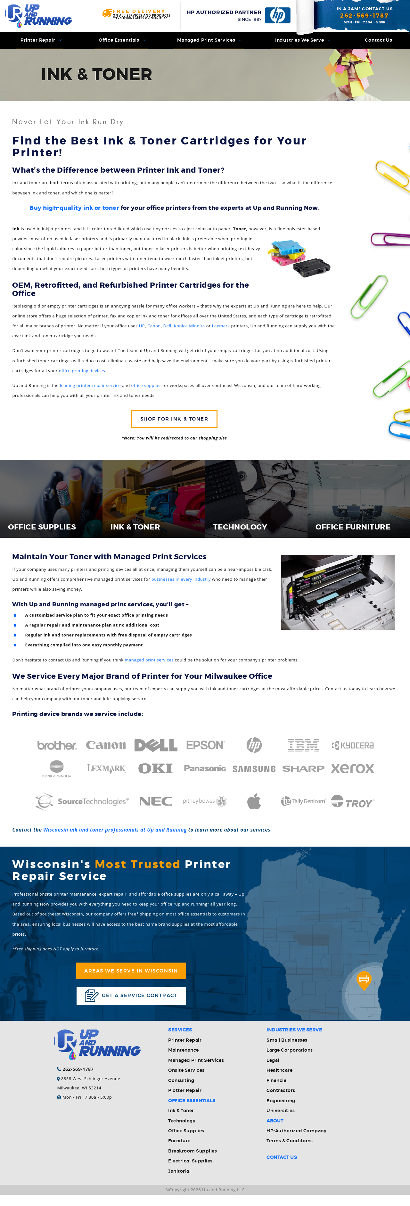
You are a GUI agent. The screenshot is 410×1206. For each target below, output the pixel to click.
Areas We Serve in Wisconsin (131, 977)
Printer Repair (40, 41)
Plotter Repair (184, 1102)
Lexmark (221, 328)
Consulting (181, 1092)
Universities (280, 1122)
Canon (154, 328)
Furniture (179, 1152)
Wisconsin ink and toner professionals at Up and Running (115, 834)
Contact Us (378, 41)
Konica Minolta (189, 328)
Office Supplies (186, 1142)
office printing (74, 373)
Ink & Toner (181, 1122)
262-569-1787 (364, 15)
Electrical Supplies (190, 1172)
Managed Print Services (208, 41)
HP (142, 328)
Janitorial (179, 1182)
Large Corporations (289, 1061)
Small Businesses (286, 1051)
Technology (181, 1132)
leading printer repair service (90, 388)
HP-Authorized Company (296, 1142)
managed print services (149, 665)
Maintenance (183, 1061)
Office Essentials (121, 41)
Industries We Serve (301, 41)
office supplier (146, 388)
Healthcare (279, 1081)
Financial (277, 1092)
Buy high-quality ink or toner (74, 211)
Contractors (280, 1102)
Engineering (280, 1112)
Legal (272, 1072)
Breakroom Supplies (192, 1162)
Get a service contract (131, 1005)
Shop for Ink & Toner (174, 423)
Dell (167, 328)
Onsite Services (186, 1081)
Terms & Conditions (289, 1152)
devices (97, 373)
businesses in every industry (181, 584)
